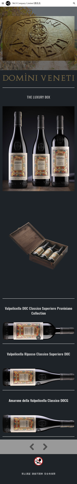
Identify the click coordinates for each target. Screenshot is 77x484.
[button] (3, 3)
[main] (38, 97)
